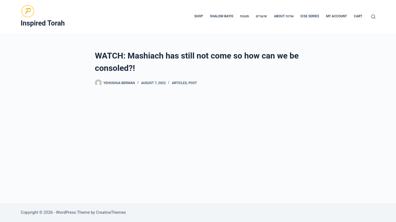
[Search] (373, 17)
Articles (179, 83)
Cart (358, 16)
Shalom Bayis (221, 16)
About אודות (283, 16)
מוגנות (244, 16)
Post (192, 83)
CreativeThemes (111, 212)
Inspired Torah (43, 23)
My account (336, 16)
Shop (198, 16)
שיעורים (261, 16)
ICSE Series (310, 16)
